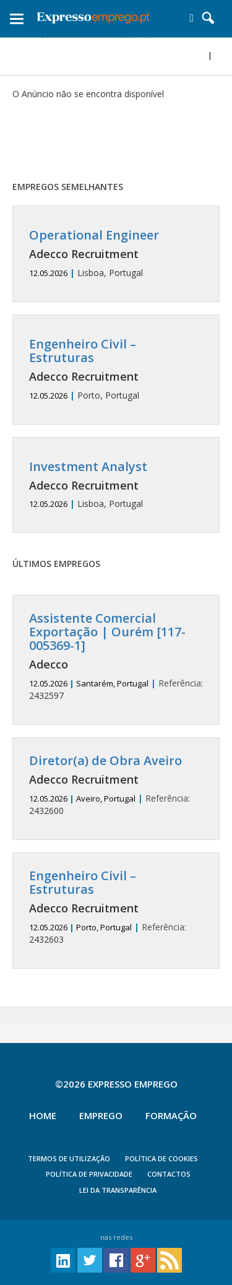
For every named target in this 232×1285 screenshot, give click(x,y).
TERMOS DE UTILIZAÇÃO (69, 1158)
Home (42, 1115)
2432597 (116, 656)
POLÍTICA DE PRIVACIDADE (89, 1174)
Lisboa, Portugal (116, 253)
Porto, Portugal (116, 369)
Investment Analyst (88, 466)
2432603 (116, 907)
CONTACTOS (169, 1174)
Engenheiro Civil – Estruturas (82, 350)
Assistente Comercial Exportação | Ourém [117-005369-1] (107, 632)
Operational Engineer (94, 235)
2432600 (116, 785)
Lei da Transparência (118, 1190)
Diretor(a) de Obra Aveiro (105, 760)
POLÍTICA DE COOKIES (161, 1158)
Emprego (100, 1115)
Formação (171, 1115)
